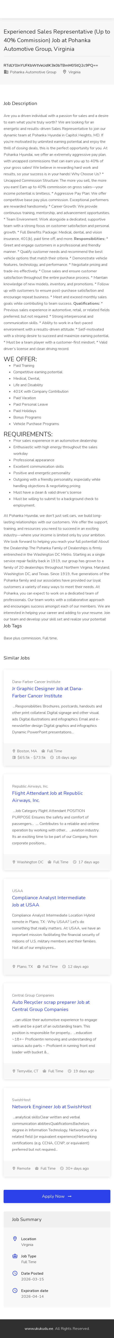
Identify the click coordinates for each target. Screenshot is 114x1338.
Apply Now (57, 1196)
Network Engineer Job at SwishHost (51, 1107)
